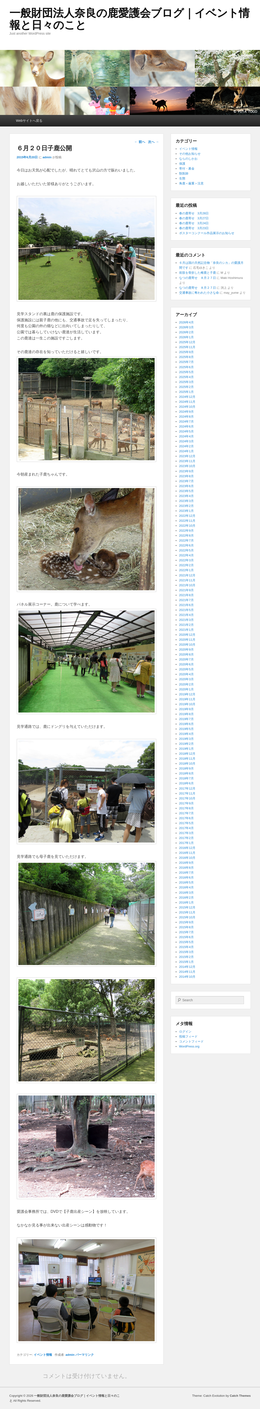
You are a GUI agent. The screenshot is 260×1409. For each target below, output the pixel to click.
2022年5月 (186, 550)
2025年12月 (187, 342)
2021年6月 (186, 605)
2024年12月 (187, 397)
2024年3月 (186, 441)
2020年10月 (187, 644)
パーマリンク (84, 1354)
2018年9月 (186, 768)
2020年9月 (186, 649)
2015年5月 (186, 942)
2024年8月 (186, 416)
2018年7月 (186, 778)
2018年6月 (186, 783)
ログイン (185, 1031)
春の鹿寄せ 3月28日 (194, 213)
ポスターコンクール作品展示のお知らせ (206, 233)
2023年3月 (186, 501)
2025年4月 (186, 377)
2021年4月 (186, 615)
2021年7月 (186, 600)
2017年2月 (186, 838)
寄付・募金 (186, 168)
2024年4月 (186, 436)
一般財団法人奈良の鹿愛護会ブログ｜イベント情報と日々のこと (129, 19)
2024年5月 (186, 431)
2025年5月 (186, 372)
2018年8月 (186, 773)
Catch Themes (240, 1395)
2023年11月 (187, 461)
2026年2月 (186, 332)
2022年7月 (186, 540)
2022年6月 (186, 545)
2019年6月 (186, 724)
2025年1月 (186, 392)
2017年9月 (186, 803)
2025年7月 (186, 362)
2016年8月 (186, 867)
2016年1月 (186, 902)
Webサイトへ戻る (29, 120)
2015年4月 (186, 947)
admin (46, 157)
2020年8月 (186, 654)
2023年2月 (186, 506)
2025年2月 (186, 387)
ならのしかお (188, 158)
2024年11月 (187, 401)
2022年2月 (186, 565)
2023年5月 (186, 491)
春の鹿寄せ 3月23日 (194, 228)
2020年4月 (186, 674)
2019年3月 (186, 739)
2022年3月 (186, 560)
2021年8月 (186, 595)
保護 (182, 163)
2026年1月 (186, 337)
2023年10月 (187, 466)
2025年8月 (186, 357)
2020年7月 (186, 659)
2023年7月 (186, 481)
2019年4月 (186, 734)
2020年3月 (186, 679)
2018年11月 (187, 758)
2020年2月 (186, 684)
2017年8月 (186, 808)
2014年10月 (187, 976)
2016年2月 (186, 897)
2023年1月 (186, 511)
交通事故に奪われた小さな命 (199, 292)
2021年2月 (186, 625)
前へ (139, 142)
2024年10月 (187, 406)
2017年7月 (186, 813)
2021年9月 (186, 590)
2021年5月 (186, 610)
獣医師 (183, 173)
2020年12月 (187, 634)
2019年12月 (187, 694)
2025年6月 (186, 367)
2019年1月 (186, 748)
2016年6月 (186, 877)
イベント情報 (43, 1354)
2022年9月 (186, 530)
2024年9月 (186, 411)
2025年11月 (187, 347)
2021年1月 (186, 629)
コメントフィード (191, 1041)
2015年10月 (187, 917)
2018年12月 (187, 753)
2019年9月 (186, 709)
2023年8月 (186, 476)
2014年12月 (187, 967)
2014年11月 (187, 971)
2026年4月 (186, 322)
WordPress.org (189, 1046)
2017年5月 (186, 823)
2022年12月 (187, 515)
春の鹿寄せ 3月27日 (194, 218)
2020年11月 (187, 639)
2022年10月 (187, 525)
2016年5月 (186, 882)
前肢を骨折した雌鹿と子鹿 (197, 272)
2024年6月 (186, 426)
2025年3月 (186, 382)
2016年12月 (187, 848)
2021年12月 (187, 575)
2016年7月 (186, 872)
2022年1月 (186, 570)
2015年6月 (186, 937)
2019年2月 (186, 743)
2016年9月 (186, 862)
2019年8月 (186, 714)
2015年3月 (186, 952)
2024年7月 (186, 421)
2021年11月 (187, 580)
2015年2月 (186, 957)
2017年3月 (186, 833)
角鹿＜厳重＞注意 (191, 183)
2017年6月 (186, 818)
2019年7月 (186, 719)
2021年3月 (186, 620)
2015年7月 (186, 932)
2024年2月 (186, 446)
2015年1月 (186, 962)
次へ (153, 142)
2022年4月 (186, 555)
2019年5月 (186, 729)
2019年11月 (187, 699)
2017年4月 (186, 828)
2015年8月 (186, 927)
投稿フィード (188, 1036)
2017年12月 (187, 788)
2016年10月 (187, 857)
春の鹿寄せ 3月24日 (194, 223)
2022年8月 (186, 535)
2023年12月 (187, 456)
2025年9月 (186, 352)
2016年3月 (186, 892)
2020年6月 (186, 664)
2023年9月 (186, 471)
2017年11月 (187, 793)
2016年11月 (187, 853)
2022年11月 (187, 520)
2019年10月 (187, 704)
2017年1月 (186, 843)
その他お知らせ (190, 153)
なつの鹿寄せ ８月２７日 (197, 278)
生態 (182, 178)
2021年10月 (187, 585)
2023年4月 (186, 496)
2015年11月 (187, 912)
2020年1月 (186, 689)
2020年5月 (186, 669)
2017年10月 (187, 798)
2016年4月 (186, 887)
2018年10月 (187, 763)
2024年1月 (186, 451)
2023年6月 (186, 486)
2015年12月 (187, 907)
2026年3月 (186, 327)
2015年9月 (186, 922)
